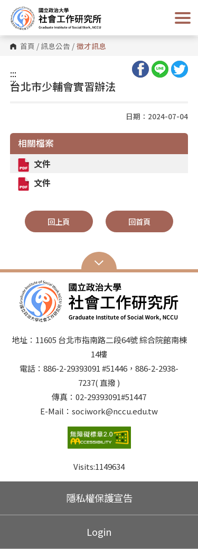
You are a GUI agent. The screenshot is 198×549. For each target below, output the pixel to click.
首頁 (27, 46)
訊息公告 (55, 46)
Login (99, 531)
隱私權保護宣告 (99, 498)
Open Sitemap (99, 262)
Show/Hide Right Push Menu (183, 18)
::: (13, 73)
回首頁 (139, 221)
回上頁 (59, 221)
